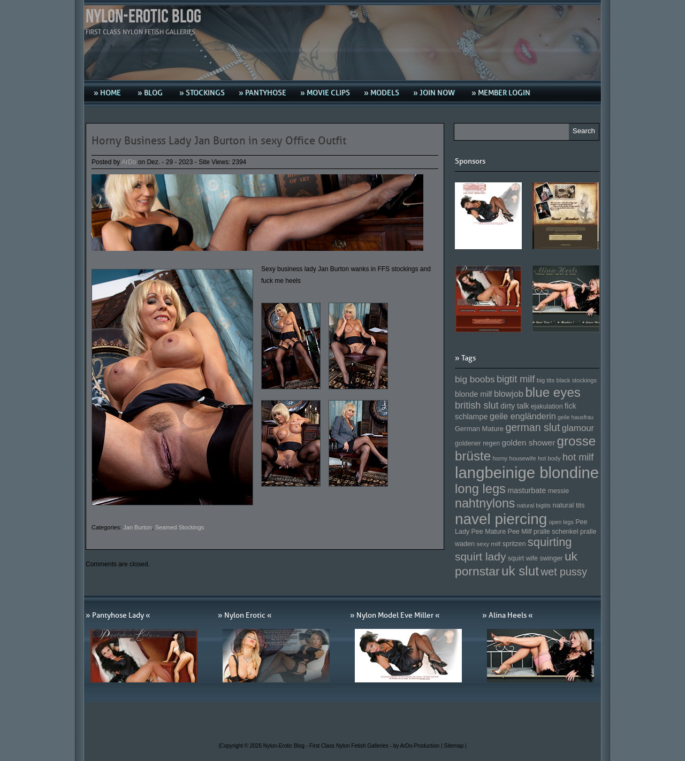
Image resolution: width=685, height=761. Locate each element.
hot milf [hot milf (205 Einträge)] (577, 457)
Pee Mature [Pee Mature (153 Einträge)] (488, 531)
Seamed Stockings (179, 527)
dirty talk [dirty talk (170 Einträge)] (514, 406)
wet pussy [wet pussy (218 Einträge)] (564, 572)
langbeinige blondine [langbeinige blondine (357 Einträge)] (527, 472)
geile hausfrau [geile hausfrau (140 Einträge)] (575, 417)
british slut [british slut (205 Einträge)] (477, 405)
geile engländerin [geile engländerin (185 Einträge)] (523, 416)
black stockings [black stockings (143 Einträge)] (577, 380)
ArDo (128, 162)
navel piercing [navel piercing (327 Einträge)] (501, 519)
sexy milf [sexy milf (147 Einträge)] (488, 543)
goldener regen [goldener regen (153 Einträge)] (477, 443)
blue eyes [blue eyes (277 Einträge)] (553, 392)
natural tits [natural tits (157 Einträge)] (569, 505)
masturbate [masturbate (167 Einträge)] (526, 490)
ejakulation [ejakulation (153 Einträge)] (547, 406)
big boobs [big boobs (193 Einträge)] (475, 379)
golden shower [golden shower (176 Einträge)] (528, 442)
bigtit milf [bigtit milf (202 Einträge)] (516, 379)
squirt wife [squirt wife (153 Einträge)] (523, 558)
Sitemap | (455, 746)
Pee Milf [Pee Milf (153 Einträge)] (520, 531)
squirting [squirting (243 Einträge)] (550, 542)
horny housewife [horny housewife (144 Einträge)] (514, 458)
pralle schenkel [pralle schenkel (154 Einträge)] (556, 531)
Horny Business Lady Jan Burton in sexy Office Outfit (219, 140)
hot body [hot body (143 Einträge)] (549, 458)
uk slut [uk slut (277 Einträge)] (520, 571)
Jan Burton (137, 527)
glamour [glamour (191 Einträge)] (578, 428)
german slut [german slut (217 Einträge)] (532, 427)
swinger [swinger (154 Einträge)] (550, 558)
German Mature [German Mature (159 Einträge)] (479, 429)
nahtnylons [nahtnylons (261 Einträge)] (485, 503)
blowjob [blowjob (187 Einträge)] (508, 393)
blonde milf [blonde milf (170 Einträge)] (473, 394)
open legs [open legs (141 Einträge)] (561, 522)
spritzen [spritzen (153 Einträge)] (514, 544)
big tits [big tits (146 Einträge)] (546, 379)
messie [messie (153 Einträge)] (558, 491)
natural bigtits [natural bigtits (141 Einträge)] (534, 505)
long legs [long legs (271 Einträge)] (480, 489)
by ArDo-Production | (418, 746)
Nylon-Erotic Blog (143, 16)
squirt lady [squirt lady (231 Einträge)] (480, 556)
